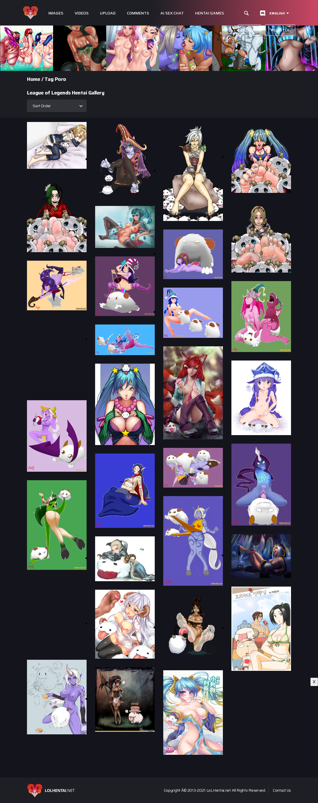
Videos (82, 13)
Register (280, 30)
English (277, 13)
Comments (138, 13)
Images (55, 13)
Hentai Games (209, 13)
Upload (108, 13)
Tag (49, 79)
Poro (60, 79)
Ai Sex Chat (172, 13)
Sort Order (42, 106)
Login (249, 30)
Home (33, 79)
